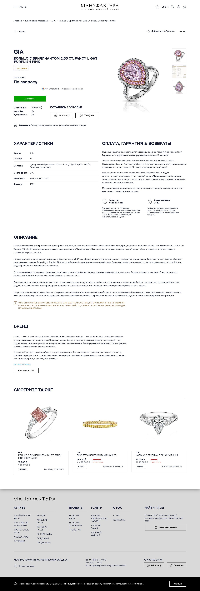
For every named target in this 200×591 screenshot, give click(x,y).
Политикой (137, 583)
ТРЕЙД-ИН (75, 529)
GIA (18, 51)
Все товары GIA (26, 370)
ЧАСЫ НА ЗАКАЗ (96, 527)
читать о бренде (22, 364)
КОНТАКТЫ (119, 520)
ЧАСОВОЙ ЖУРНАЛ (96, 534)
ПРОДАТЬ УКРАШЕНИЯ (75, 524)
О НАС (116, 515)
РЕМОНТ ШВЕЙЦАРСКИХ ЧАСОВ (99, 518)
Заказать (30, 98)
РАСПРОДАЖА (44, 534)
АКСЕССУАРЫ (21, 536)
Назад (19, 31)
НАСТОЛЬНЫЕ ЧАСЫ (21, 531)
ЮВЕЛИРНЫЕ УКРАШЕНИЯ (21, 524)
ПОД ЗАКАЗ (43, 538)
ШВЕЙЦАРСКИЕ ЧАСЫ (22, 517)
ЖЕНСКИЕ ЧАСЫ (42, 528)
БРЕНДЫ (41, 515)
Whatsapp (61, 115)
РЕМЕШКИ (19, 541)
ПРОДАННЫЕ (44, 542)
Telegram (87, 115)
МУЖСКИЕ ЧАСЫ (42, 521)
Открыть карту (24, 566)
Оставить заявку (165, 527)
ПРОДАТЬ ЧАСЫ (74, 517)
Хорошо (178, 583)
